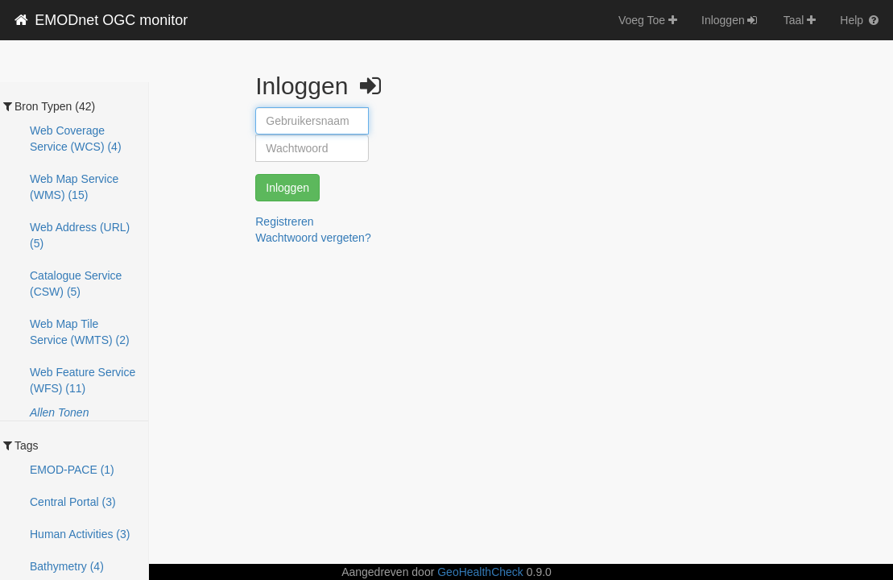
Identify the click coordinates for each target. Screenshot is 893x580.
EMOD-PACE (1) (72, 469)
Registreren (284, 221)
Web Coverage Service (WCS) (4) (76, 138)
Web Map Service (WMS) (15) (74, 186)
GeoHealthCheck (480, 572)
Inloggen (730, 20)
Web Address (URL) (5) (80, 235)
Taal (800, 20)
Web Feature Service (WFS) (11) (82, 380)
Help (860, 20)
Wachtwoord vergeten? (312, 237)
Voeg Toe (647, 20)
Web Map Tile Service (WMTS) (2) (80, 331)
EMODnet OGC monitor (100, 20)
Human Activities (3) (80, 534)
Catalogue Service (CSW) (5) (76, 283)
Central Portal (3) (73, 501)
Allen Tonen (59, 412)
